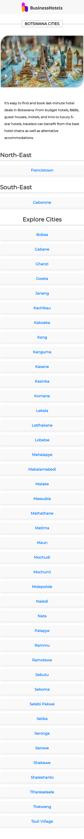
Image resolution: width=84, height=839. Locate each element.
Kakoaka (42, 322)
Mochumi (42, 572)
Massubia (42, 499)
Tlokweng (42, 807)
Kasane (42, 366)
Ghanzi (42, 264)
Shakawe (42, 763)
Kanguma (42, 352)
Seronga (42, 733)
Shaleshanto (42, 777)
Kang (42, 337)
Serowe (42, 748)
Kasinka (42, 381)
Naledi (42, 601)
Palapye (42, 631)
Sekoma (42, 689)
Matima (42, 528)
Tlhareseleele (42, 792)
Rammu (42, 645)
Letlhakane (42, 425)
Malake (42, 484)
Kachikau (42, 308)
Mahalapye (42, 455)
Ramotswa (42, 660)
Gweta (42, 278)
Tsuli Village (42, 821)
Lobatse (42, 440)
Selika (42, 719)
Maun (42, 543)
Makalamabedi (42, 469)
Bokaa (42, 234)
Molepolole (42, 587)
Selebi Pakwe (42, 704)
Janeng (42, 293)
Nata (42, 616)
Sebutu (42, 675)
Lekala (42, 410)
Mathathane (42, 513)
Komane (42, 396)
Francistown (42, 170)
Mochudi (42, 557)
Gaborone (42, 202)
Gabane (42, 249)
